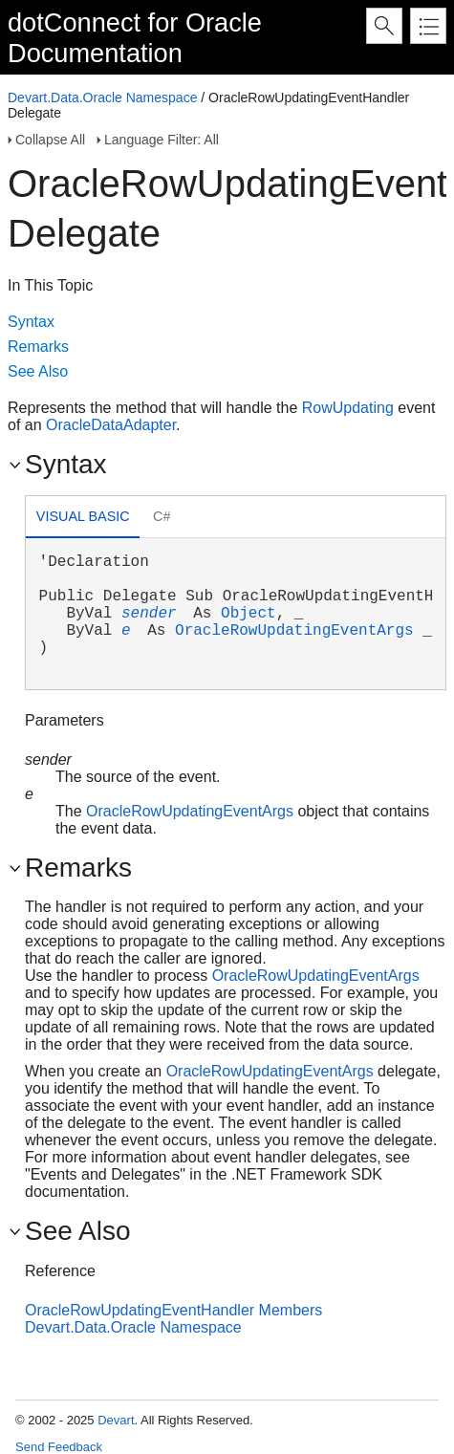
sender (149, 613)
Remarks (38, 346)
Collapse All (50, 139)
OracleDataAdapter (111, 425)
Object (248, 613)
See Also (38, 371)
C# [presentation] (161, 516)
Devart (115, 1420)
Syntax (31, 322)
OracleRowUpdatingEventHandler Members (173, 1310)
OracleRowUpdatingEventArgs (294, 631)
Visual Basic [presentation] (83, 516)
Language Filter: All (161, 139)
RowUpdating (348, 408)
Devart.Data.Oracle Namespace (102, 97)
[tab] (83, 518)
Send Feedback (58, 1447)
